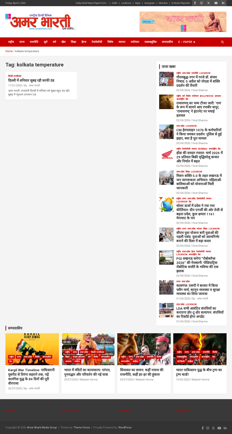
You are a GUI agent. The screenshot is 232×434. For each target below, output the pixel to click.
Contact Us (182, 410)
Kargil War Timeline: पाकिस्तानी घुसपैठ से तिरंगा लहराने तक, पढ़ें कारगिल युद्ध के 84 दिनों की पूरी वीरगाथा (31, 377)
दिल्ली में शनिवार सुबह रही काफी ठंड (31, 80)
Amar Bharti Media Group (42, 427)
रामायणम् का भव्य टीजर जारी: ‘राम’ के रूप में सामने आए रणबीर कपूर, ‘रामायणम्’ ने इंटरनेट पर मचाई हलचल (198, 109)
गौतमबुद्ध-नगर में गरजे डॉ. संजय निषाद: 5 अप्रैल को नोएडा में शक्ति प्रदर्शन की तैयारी (198, 81)
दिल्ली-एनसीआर (14, 76)
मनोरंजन (135, 42)
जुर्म (45, 42)
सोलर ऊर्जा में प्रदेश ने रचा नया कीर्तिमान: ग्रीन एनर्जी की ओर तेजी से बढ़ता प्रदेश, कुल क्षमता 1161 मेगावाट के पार (199, 212)
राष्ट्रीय (11, 42)
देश (187, 99)
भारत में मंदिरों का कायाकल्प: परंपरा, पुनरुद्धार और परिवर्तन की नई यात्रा (87, 372)
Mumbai (163, 3)
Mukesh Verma (89, 379)
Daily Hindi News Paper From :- (92, 3)
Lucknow (126, 3)
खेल (63, 42)
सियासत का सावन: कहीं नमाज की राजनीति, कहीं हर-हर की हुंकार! (141, 372)
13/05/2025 (183, 379)
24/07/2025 (127, 379)
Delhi (114, 3)
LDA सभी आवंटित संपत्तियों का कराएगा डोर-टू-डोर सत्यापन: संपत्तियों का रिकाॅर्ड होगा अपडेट (199, 312)
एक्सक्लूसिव (150, 42)
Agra (137, 3)
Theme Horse (82, 427)
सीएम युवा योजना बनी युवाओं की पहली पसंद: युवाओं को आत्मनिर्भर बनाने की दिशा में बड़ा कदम (197, 237)
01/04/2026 (183, 298)
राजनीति (34, 42)
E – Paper (185, 42)
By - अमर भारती (32, 85)
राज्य (21, 42)
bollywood (206, 96)
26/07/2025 (15, 388)
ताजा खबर (168, 66)
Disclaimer (125, 410)
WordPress (125, 427)
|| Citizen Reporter (181, 3)
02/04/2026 (183, 90)
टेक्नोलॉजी (97, 42)
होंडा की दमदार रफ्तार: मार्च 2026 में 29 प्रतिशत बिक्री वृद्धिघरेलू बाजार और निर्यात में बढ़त (199, 157)
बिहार (67, 357)
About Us (10, 410)
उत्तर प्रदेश (186, 73)
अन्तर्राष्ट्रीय (180, 99)
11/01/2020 (15, 85)
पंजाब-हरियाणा (79, 357)
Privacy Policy (70, 410)
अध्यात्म (218, 96)
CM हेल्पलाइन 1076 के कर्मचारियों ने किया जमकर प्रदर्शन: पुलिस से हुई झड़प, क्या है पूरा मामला (198, 134)
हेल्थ (84, 42)
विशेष (110, 42)
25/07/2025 (71, 379)
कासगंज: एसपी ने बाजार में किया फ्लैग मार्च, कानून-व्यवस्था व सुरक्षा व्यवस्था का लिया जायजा (198, 290)
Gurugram (149, 3)
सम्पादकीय (167, 42)
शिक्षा (73, 42)
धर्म (54, 42)
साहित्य (77, 361)
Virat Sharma (200, 90)
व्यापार (122, 42)
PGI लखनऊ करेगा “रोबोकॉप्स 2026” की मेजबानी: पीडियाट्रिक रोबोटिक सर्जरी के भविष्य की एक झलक (197, 264)
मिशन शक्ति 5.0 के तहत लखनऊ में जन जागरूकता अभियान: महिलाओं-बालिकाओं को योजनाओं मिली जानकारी (199, 182)
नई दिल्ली (181, 361)
